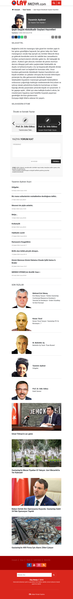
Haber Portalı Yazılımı (38, 594)
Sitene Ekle (47, 560)
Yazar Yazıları (27, 9)
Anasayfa (16, 9)
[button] (52, 37)
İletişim (28, 560)
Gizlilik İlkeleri (37, 560)
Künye (22, 560)
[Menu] (59, 3)
